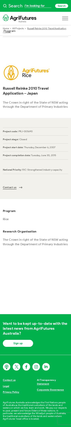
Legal (6, 386)
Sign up (18, 343)
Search (62, 5)
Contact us (9, 380)
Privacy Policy (11, 392)
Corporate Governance (50, 389)
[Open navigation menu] (65, 18)
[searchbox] (35, 6)
